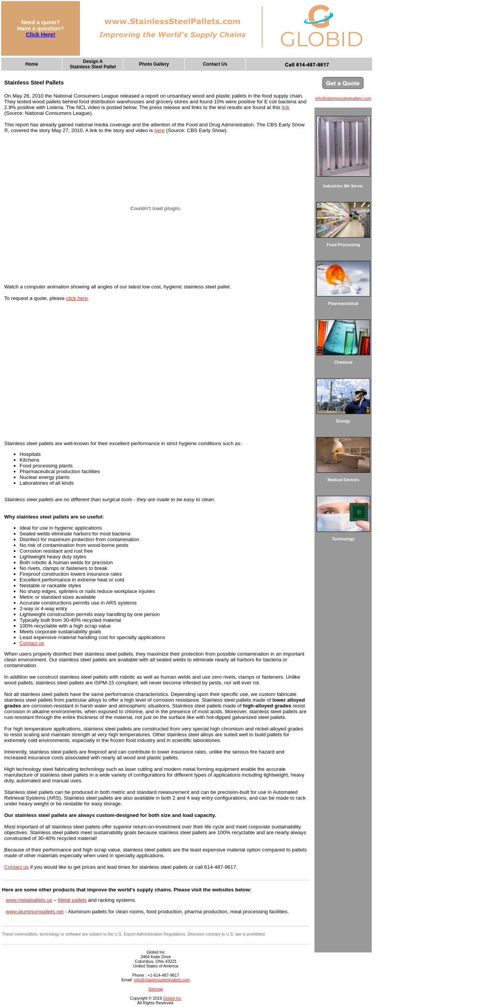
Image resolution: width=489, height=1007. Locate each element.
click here (77, 298)
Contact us (32, 643)
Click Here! (40, 34)
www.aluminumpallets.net (34, 911)
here (160, 130)
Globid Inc (172, 998)
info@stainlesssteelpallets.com (162, 979)
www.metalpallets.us (29, 900)
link (285, 107)
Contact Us (215, 64)
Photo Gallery (154, 64)
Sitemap (155, 989)
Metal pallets (72, 900)
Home (31, 64)
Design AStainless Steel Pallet (93, 64)
